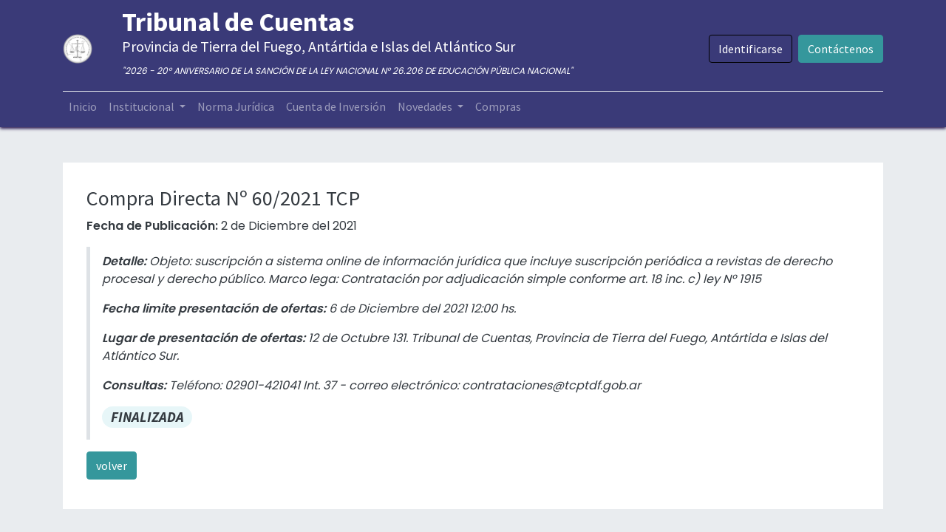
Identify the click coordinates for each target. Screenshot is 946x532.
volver (111, 465)
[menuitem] (83, 106)
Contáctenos (841, 48)
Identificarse (750, 48)
